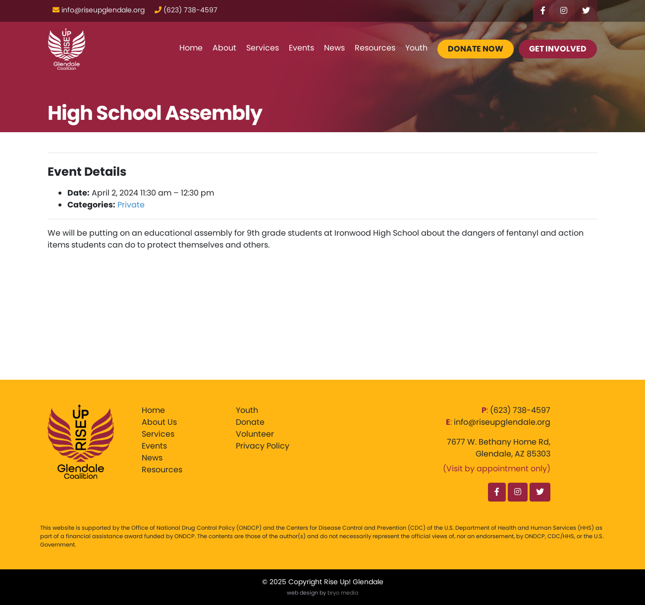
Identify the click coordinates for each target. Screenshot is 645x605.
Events (301, 47)
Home (191, 47)
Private (131, 204)
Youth (416, 47)
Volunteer (255, 434)
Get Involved (558, 48)
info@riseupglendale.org (502, 422)
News (334, 47)
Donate (250, 422)
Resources (375, 47)
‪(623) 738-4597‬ (520, 410)
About (224, 47)
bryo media (342, 593)
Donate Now (475, 48)
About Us (159, 422)
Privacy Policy (262, 446)
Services (262, 47)
